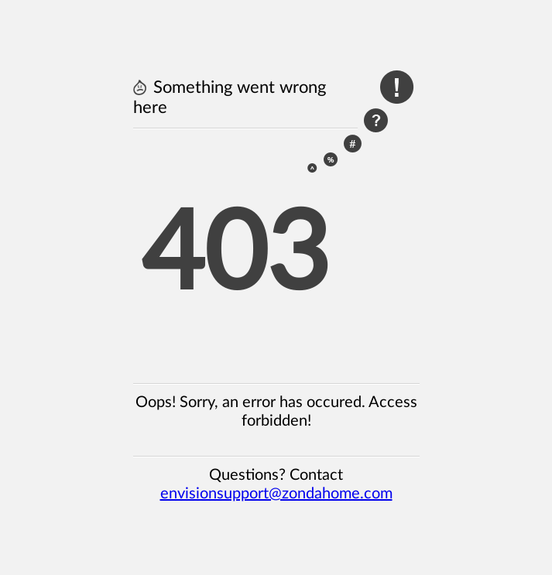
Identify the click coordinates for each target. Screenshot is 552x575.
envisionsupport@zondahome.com (276, 493)
